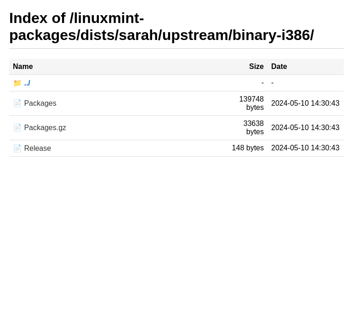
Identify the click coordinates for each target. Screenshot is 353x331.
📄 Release (32, 148)
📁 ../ (21, 83)
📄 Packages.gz (39, 127)
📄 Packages (35, 103)
